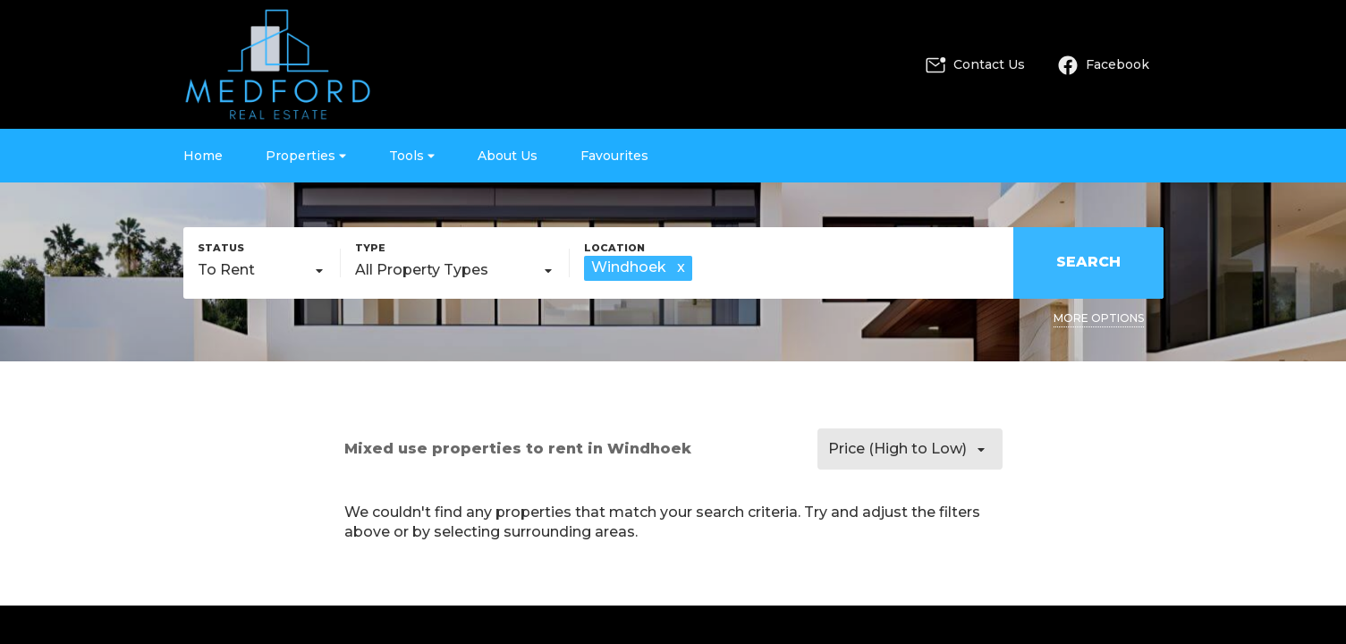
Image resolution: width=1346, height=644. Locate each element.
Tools (412, 155)
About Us (508, 156)
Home (203, 156)
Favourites (614, 156)
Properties (306, 155)
